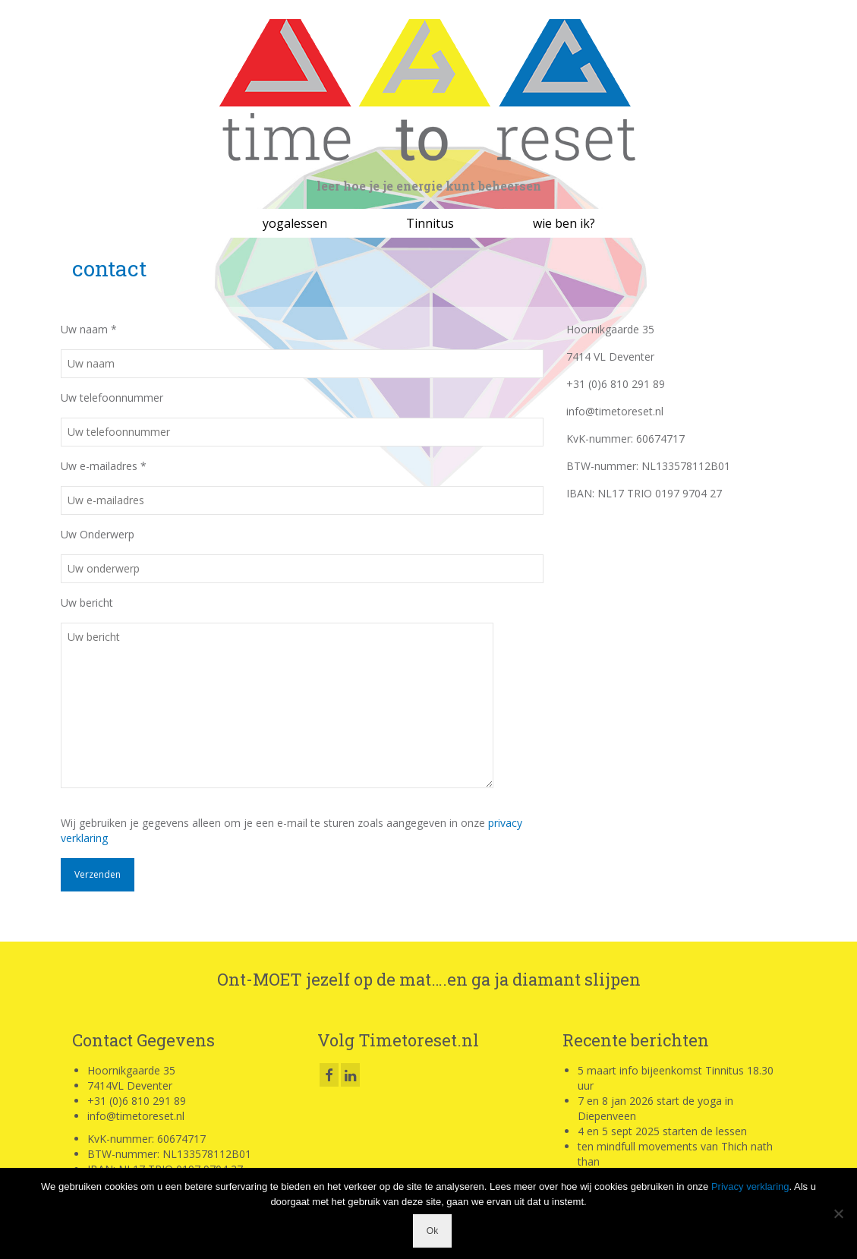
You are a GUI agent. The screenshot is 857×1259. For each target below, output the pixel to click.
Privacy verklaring (750, 1186)
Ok (432, 1231)
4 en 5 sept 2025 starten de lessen (662, 1131)
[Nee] (838, 1213)
